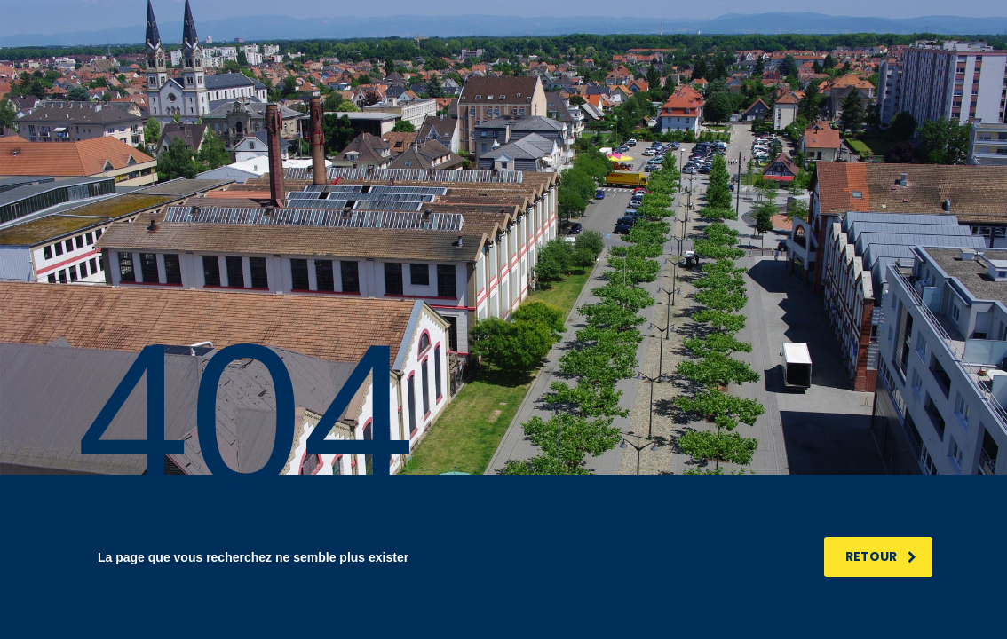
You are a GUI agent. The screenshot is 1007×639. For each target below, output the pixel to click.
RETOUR (880, 556)
